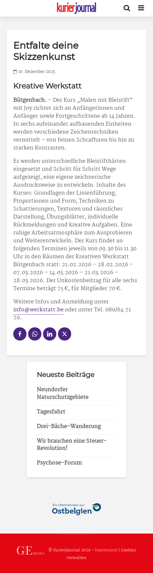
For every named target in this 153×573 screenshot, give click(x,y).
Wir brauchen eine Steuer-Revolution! (72, 445)
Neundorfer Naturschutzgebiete (62, 393)
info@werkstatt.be (38, 309)
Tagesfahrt (51, 412)
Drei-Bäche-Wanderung (69, 426)
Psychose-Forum (59, 463)
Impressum (106, 550)
